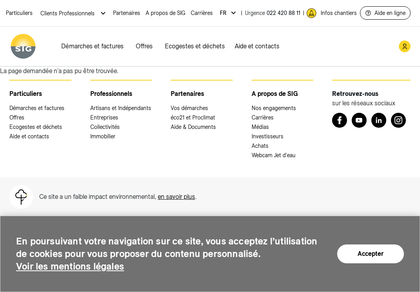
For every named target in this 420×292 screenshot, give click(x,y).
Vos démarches (189, 108)
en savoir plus (176, 196)
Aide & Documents (193, 127)
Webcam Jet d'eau (274, 155)
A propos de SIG (165, 13)
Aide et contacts (257, 46)
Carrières (202, 13)
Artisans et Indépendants (120, 108)
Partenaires (126, 13)
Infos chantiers (339, 13)
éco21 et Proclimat (193, 117)
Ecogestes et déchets (195, 46)
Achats (260, 146)
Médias (260, 127)
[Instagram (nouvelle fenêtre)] (398, 120)
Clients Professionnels (68, 13)
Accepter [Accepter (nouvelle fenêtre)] (370, 253)
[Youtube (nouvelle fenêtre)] (359, 120)
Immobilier (102, 136)
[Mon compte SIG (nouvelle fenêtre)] (405, 46)
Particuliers (19, 13)
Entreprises (104, 117)
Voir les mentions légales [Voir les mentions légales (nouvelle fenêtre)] (70, 266)
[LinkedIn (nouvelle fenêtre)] (378, 120)
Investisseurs (267, 136)
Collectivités (105, 127)
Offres (144, 46)
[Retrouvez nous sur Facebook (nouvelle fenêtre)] (339, 120)
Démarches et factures (92, 46)
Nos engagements (274, 108)
